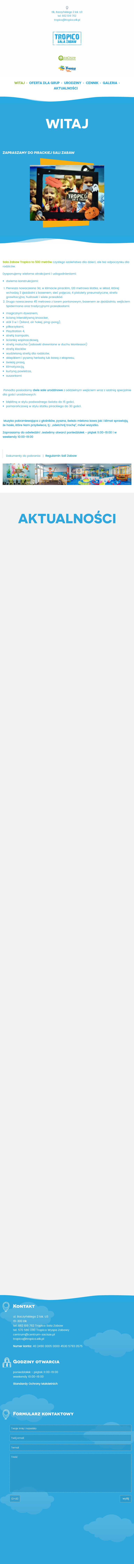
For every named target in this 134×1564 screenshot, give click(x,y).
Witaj (19, 82)
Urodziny (72, 82)
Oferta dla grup (44, 82)
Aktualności (66, 88)
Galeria (110, 82)
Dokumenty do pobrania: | (41, 456)
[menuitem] (20, 82)
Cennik (92, 82)
